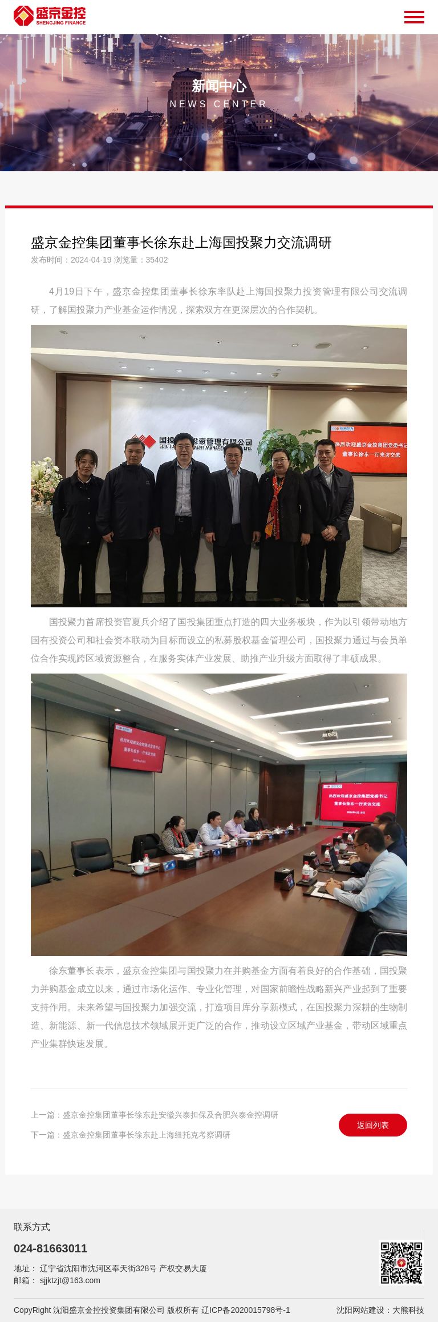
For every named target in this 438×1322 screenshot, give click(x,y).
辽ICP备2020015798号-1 (245, 1310)
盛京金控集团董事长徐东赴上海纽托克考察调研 (146, 1134)
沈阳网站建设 (360, 1310)
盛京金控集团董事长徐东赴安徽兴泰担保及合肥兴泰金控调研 (170, 1114)
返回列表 (373, 1125)
